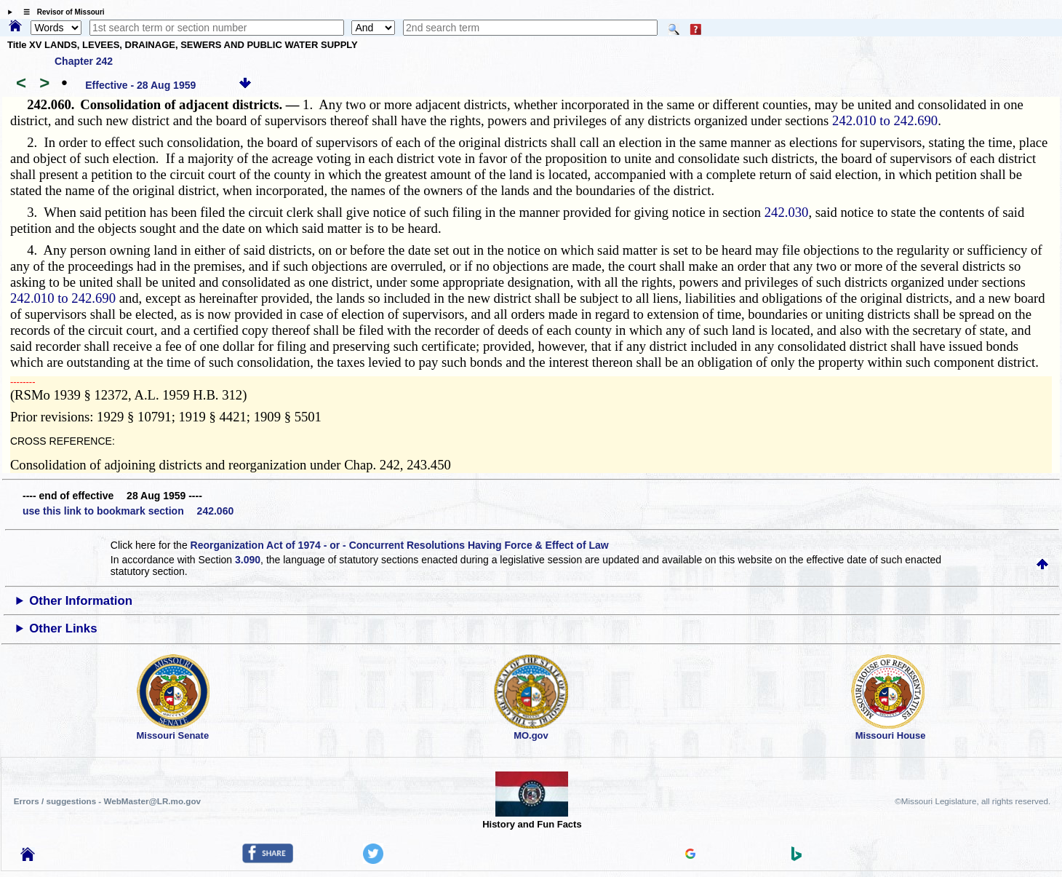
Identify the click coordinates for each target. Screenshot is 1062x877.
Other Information (80, 601)
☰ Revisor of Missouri (60, 12)
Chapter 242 (84, 61)
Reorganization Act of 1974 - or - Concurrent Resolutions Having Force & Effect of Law (400, 545)
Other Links (63, 628)
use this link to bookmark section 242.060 (128, 511)
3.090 (247, 560)
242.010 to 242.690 (885, 120)
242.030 (786, 212)
